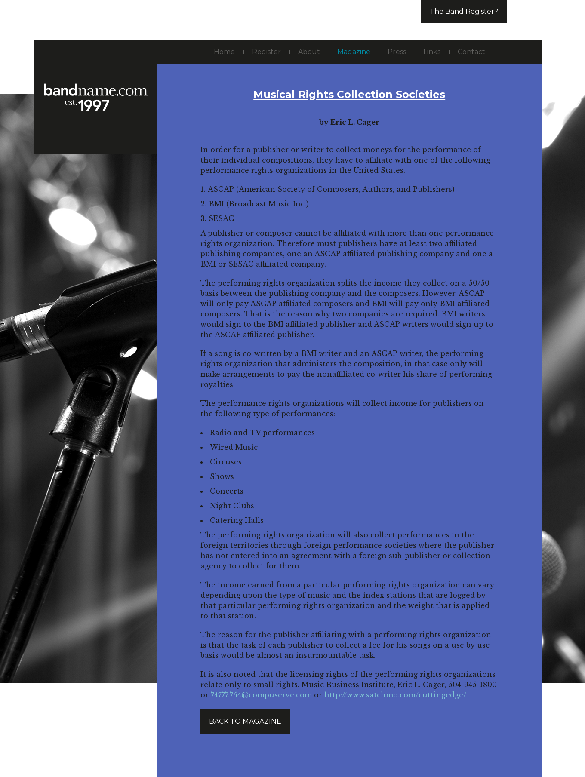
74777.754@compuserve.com (261, 695)
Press (397, 52)
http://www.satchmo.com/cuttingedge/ (395, 695)
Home (224, 52)
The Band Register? (464, 11)
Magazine (353, 52)
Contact (471, 52)
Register (266, 52)
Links (431, 52)
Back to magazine (245, 721)
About (309, 52)
